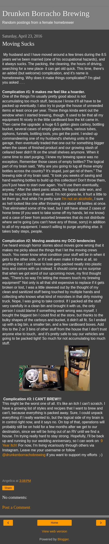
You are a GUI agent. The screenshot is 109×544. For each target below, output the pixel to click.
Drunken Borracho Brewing (46, 13)
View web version (54, 531)
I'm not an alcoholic (77, 199)
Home (54, 522)
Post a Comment (16, 507)
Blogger (63, 539)
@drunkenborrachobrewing (23, 455)
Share (8, 488)
